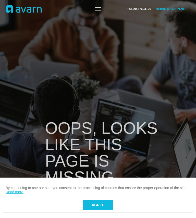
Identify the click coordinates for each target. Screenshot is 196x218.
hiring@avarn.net (171, 9)
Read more (14, 192)
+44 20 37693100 (139, 9)
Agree (98, 205)
